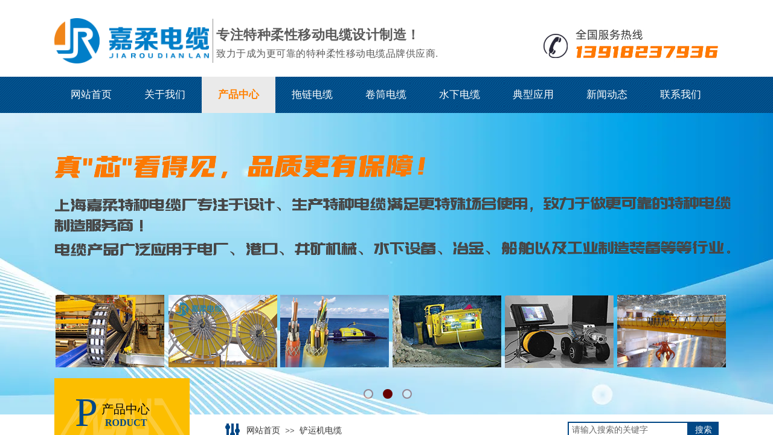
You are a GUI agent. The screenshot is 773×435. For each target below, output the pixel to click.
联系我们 (680, 94)
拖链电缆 (312, 94)
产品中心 (238, 94)
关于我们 (164, 94)
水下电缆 (459, 94)
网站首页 (91, 94)
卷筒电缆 (385, 94)
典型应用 (533, 94)
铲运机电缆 (321, 430)
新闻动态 (606, 94)
